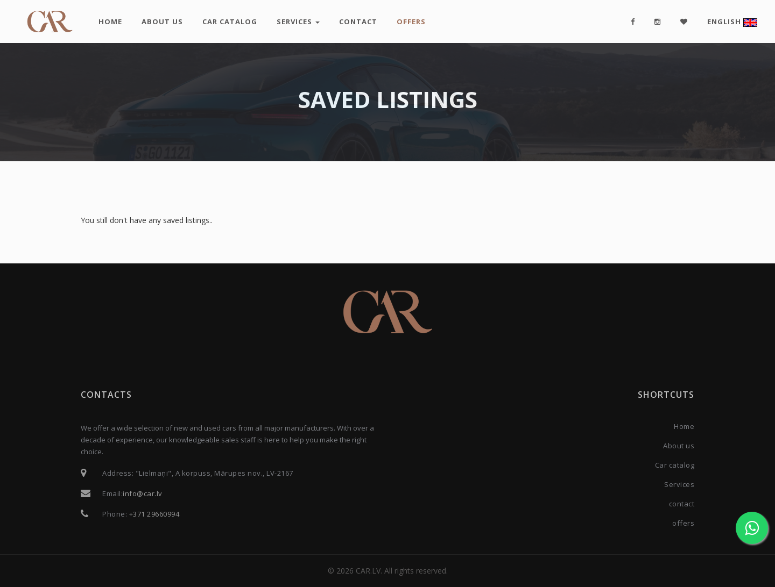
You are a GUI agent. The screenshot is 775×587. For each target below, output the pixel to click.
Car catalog (229, 21)
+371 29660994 (154, 514)
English (732, 22)
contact (358, 21)
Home (110, 21)
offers (411, 21)
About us (162, 21)
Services (298, 21)
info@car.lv (143, 493)
